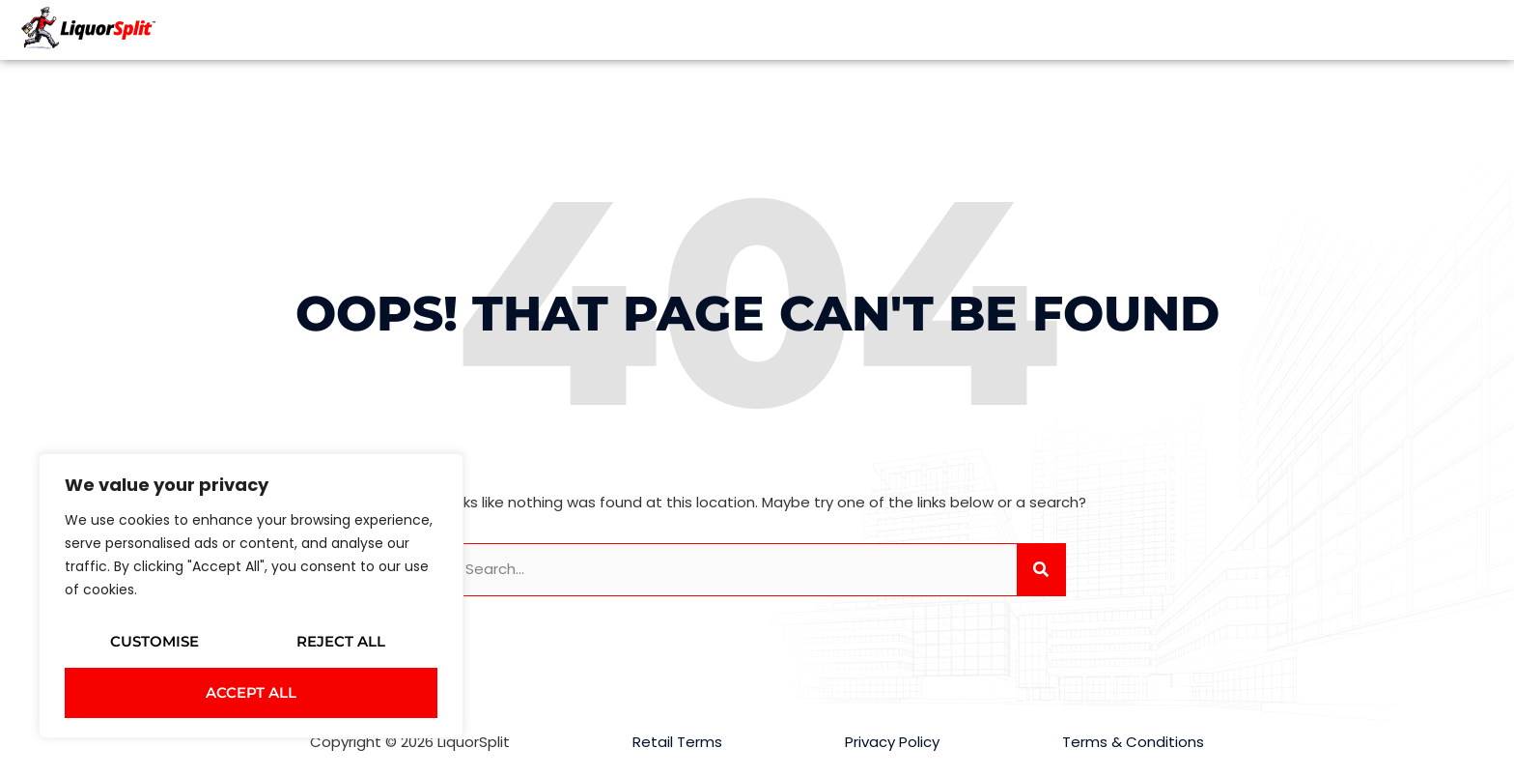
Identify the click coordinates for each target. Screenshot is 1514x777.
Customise (154, 641)
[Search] (1041, 569)
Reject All (340, 641)
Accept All (251, 692)
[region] (251, 595)
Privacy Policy (892, 742)
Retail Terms (677, 742)
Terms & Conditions (1133, 742)
